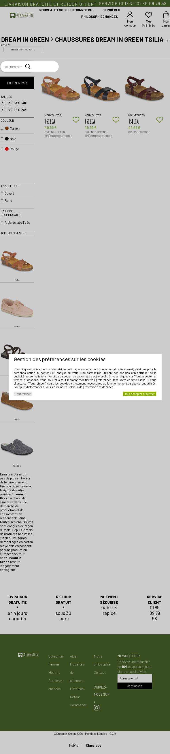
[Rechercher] (27, 66)
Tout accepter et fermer (140, 394)
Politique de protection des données (90, 387)
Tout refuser (23, 394)
